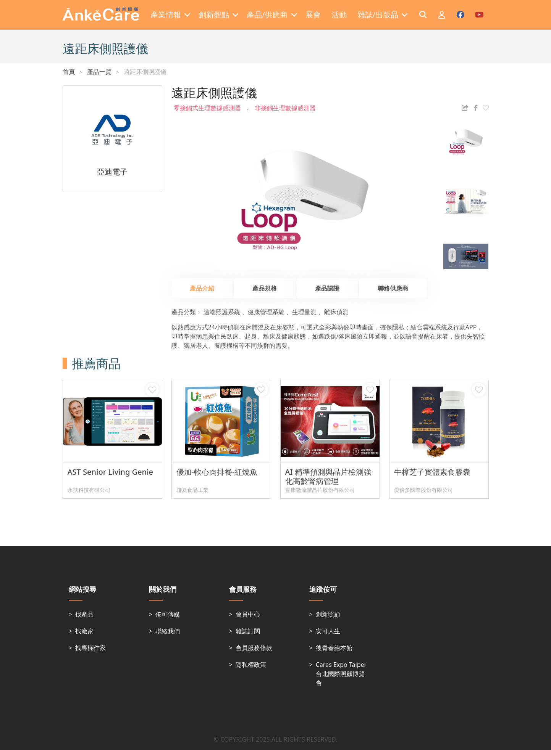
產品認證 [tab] (327, 288)
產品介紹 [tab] (202, 288)
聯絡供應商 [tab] (393, 288)
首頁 (69, 71)
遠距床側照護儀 (145, 71)
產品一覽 (99, 71)
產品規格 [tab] (264, 288)
